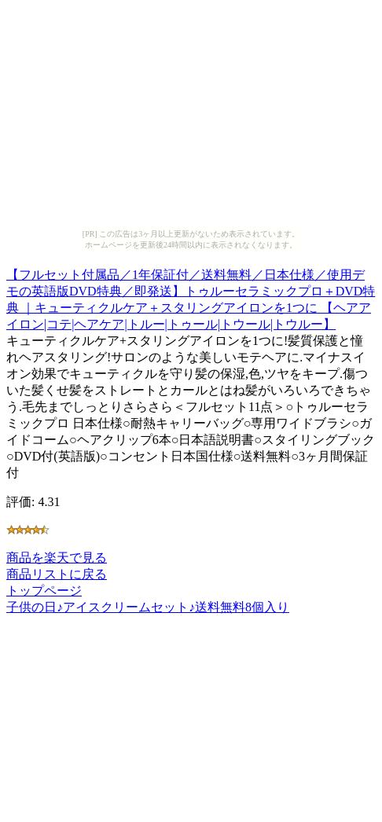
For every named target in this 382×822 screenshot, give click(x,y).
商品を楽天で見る (56, 557)
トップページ (44, 590)
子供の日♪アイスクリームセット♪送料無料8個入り (147, 607)
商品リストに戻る (56, 574)
